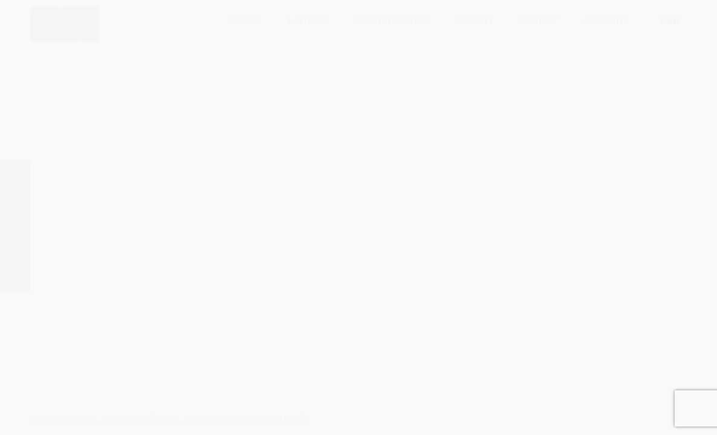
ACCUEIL (245, 22)
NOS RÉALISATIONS (391, 22)
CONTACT (538, 22)
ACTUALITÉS (606, 22)
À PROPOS (306, 22)
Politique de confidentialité (244, 420)
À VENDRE (474, 22)
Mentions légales (141, 420)
